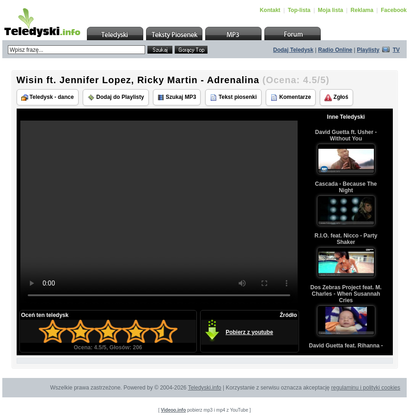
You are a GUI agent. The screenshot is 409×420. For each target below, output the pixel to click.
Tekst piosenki (233, 97)
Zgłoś (336, 97)
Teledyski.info (204, 387)
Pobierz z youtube (249, 332)
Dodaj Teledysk (293, 50)
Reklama (362, 10)
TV (396, 50)
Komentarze (290, 97)
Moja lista (330, 10)
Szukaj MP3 (177, 97)
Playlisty (368, 50)
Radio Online (335, 50)
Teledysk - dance (47, 97)
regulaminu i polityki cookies (365, 387)
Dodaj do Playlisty (115, 97)
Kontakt (270, 10)
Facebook (394, 10)
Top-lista (299, 10)
